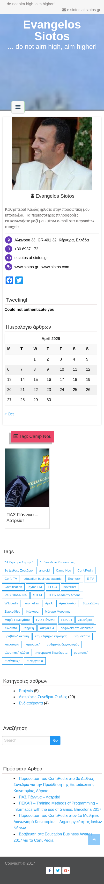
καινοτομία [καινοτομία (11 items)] (12, 644)
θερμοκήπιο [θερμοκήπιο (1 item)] (82, 636)
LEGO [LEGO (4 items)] (52, 587)
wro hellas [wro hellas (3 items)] (32, 603)
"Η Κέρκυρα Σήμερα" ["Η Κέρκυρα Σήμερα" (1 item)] (19, 562)
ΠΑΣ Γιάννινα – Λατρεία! (39, 797)
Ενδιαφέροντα (31, 703)
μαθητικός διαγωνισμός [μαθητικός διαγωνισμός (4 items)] (63, 644)
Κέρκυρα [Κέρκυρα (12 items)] (32, 611)
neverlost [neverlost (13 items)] (69, 587)
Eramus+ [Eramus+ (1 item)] (74, 578)
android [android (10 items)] (44, 570)
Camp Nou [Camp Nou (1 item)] (63, 570)
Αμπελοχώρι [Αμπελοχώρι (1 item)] (67, 603)
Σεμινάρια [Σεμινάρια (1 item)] (85, 620)
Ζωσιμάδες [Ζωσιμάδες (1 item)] (12, 611)
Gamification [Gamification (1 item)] (13, 587)
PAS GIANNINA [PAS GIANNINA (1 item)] (16, 595)
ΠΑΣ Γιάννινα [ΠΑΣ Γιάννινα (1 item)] (45, 620)
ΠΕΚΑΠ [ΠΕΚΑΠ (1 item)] (66, 620)
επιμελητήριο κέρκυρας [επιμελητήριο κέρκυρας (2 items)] (51, 636)
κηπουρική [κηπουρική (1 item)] (33, 644)
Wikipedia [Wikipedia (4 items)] (11, 603)
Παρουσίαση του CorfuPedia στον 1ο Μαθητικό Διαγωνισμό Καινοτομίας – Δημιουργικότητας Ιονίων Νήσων (58, 821)
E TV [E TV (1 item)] (90, 578)
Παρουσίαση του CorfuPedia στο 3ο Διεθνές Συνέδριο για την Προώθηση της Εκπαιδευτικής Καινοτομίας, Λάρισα (54, 784)
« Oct (9, 414)
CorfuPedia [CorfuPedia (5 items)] (85, 570)
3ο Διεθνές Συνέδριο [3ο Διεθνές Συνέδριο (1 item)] (19, 570)
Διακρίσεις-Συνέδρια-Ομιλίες (43, 697)
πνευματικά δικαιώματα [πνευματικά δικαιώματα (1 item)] (51, 652)
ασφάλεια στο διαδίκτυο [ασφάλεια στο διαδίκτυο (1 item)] (76, 628)
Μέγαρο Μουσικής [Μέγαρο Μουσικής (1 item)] (57, 611)
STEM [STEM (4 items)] (37, 595)
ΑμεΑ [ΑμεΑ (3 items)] (49, 603)
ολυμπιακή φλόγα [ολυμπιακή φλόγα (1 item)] (17, 652)
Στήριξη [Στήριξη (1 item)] (28, 628)
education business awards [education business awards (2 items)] (42, 578)
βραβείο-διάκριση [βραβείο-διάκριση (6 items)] (17, 636)
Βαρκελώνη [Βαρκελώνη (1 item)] (90, 603)
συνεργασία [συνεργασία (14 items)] (35, 661)
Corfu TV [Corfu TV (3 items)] (11, 578)
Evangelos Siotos (52, 30)
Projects (26, 691)
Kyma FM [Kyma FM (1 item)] (35, 587)
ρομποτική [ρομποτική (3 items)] (81, 652)
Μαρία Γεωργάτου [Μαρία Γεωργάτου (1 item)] (17, 620)
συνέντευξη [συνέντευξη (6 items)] (12, 661)
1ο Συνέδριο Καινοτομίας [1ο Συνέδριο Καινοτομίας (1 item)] (57, 562)
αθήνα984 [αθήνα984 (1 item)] (47, 628)
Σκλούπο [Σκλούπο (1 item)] (11, 628)
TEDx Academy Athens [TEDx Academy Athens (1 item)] (64, 595)
